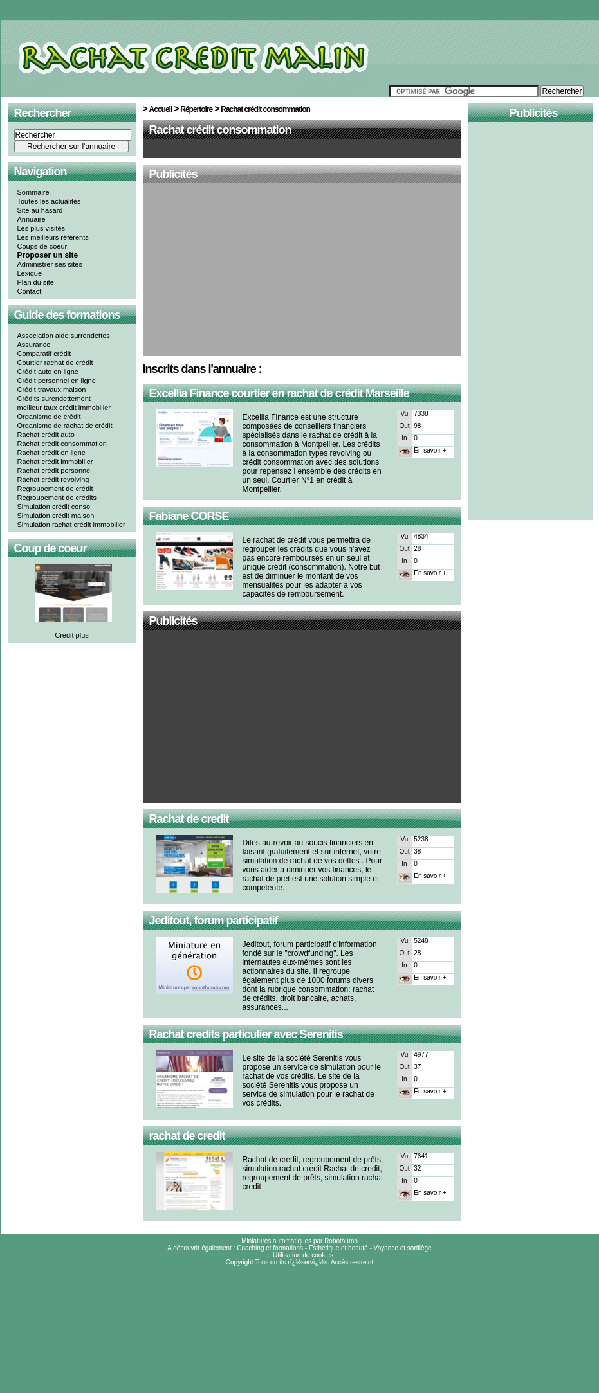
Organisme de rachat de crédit (65, 425)
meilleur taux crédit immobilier (64, 407)
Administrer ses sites (49, 264)
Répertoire (196, 109)
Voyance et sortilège (403, 1248)
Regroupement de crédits (57, 497)
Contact (29, 291)
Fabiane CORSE (189, 516)
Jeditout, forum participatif (213, 920)
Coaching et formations (270, 1248)
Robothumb (341, 1241)
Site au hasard (40, 210)
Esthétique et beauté (338, 1248)
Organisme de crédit (49, 416)
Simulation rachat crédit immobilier (71, 524)
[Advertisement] (302, 270)
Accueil (160, 109)
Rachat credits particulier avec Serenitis (246, 1034)
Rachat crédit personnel (54, 470)
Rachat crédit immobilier (55, 461)
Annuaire (31, 219)
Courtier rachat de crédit (55, 362)
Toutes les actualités (49, 201)
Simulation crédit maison (56, 515)
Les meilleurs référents (53, 237)
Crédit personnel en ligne (56, 380)
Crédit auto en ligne (47, 371)
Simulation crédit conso (54, 506)
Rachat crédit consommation (62, 443)
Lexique (29, 273)
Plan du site (35, 282)
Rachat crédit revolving (53, 479)
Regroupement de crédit (55, 488)
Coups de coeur (42, 246)
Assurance (34, 344)
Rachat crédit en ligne (51, 452)
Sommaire (33, 192)
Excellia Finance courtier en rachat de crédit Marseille (279, 393)
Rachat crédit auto (46, 434)
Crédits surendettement (54, 398)
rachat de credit (187, 1135)
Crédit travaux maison (51, 389)
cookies (322, 1255)
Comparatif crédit (44, 353)
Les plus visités (41, 228)
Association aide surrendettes (63, 335)
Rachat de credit (189, 819)
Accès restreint (352, 1262)
